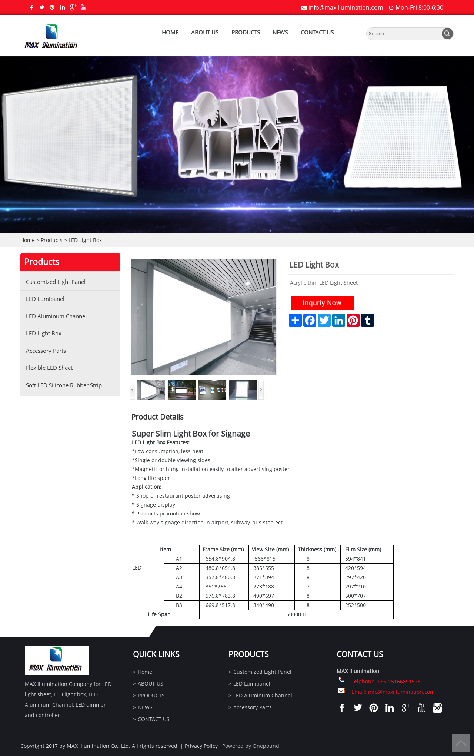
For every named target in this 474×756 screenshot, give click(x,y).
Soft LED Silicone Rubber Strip (64, 385)
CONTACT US (317, 32)
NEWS (280, 32)
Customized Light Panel (56, 281)
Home (170, 32)
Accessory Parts (46, 350)
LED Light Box (85, 239)
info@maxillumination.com (345, 7)
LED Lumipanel (45, 298)
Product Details (157, 417)
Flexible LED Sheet (49, 367)
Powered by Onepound (250, 745)
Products (52, 239)
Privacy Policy (201, 745)
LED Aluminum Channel (56, 316)
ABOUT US (204, 32)
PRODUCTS (245, 32)
